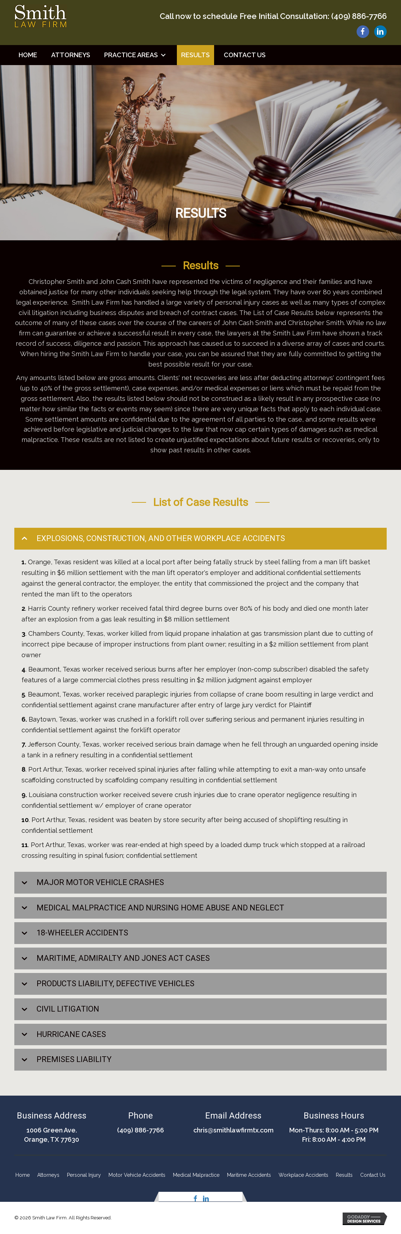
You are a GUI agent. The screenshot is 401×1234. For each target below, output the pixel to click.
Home (22, 1175)
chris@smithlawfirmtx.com (233, 1130)
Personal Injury (84, 1175)
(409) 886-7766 (359, 16)
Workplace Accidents (303, 1175)
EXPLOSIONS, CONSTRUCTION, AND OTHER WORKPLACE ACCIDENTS (161, 538)
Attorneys (48, 1175)
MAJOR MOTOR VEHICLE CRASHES (100, 882)
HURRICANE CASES (71, 1034)
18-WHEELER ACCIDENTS (82, 932)
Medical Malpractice (196, 1175)
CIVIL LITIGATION (68, 1008)
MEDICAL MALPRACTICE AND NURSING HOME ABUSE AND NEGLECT (160, 907)
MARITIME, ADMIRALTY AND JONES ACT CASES (123, 958)
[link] (28, 55)
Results (344, 1175)
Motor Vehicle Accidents (136, 1175)
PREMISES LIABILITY (74, 1059)
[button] (163, 54)
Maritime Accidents (249, 1175)
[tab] (200, 539)
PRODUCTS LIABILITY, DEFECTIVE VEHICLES (115, 983)
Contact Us (373, 1175)
